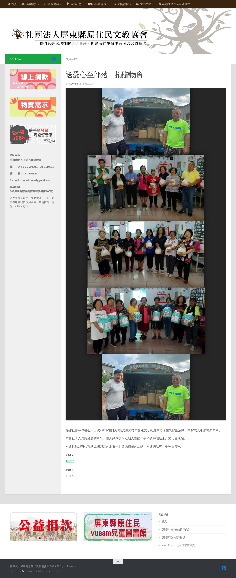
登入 (164, 521)
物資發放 (71, 59)
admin (73, 83)
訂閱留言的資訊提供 (173, 537)
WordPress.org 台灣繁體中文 (178, 545)
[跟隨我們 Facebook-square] (54, 59)
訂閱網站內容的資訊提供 (176, 529)
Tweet (70, 460)
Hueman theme (51, 571)
